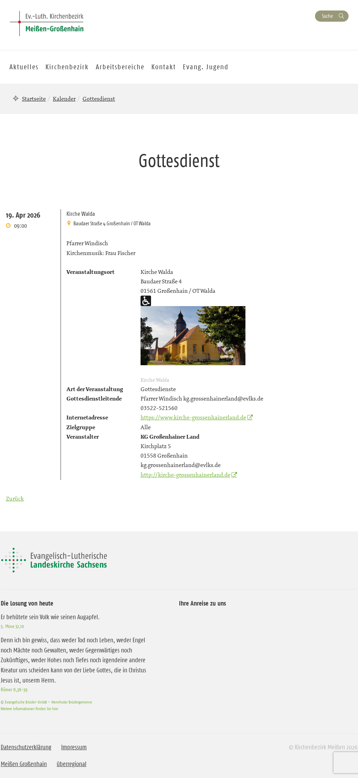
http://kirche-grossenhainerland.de (185, 475)
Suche (327, 16)
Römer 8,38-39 (14, 689)
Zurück (15, 498)
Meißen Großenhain (24, 764)
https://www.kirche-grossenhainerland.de (193, 417)
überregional (71, 764)
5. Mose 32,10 (12, 626)
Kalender (64, 98)
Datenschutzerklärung (26, 747)
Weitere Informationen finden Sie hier (29, 708)
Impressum (74, 747)
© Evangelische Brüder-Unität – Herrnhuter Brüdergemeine (46, 702)
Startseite (34, 98)
